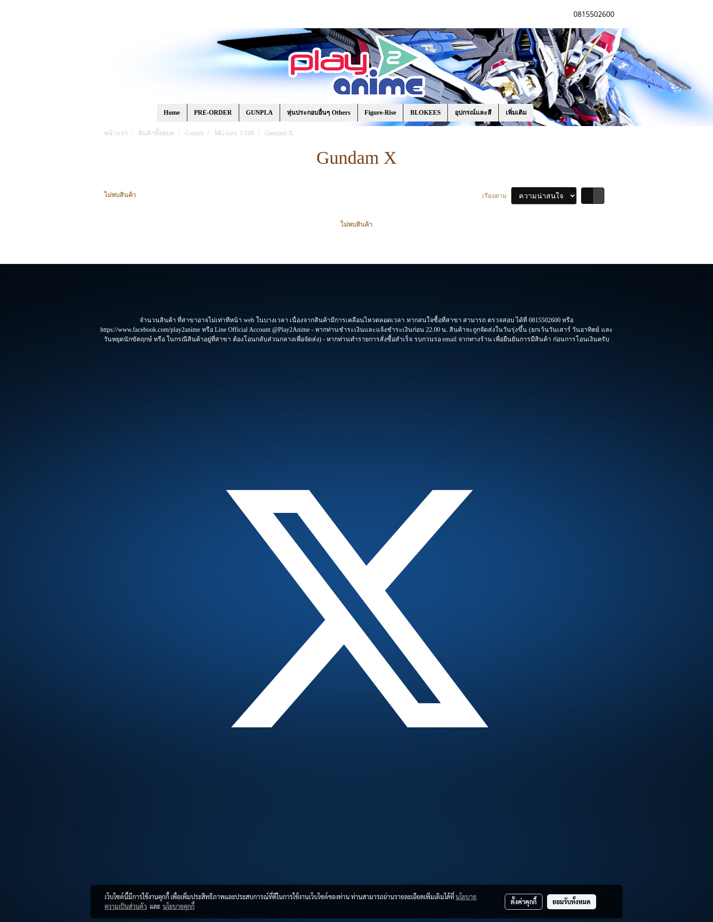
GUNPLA (259, 112)
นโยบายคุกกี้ (179, 906)
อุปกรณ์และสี (473, 112)
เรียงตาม (497, 196)
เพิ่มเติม (516, 112)
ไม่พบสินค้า (120, 195)
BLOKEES (425, 112)
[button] (547, 113)
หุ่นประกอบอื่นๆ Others (319, 112)
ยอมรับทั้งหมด (571, 901)
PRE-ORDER (213, 112)
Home (172, 112)
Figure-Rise (381, 112)
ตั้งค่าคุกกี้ (524, 901)
